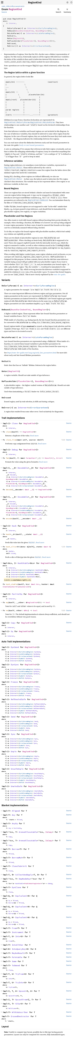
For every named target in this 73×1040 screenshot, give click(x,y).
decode (9, 489)
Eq (12, 631)
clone (8, 432)
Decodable (23, 468)
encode (9, 518)
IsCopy (48, 832)
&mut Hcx (35, 584)
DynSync (15, 664)
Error (59, 458)
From (14, 928)
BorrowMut (17, 857)
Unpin (14, 751)
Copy (13, 623)
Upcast (22, 991)
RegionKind (34, 2)
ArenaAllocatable (28, 832)
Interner (12, 23)
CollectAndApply (24, 874)
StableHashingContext (32, 883)
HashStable (23, 563)
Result (48, 458)
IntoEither (17, 945)
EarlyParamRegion (47, 28)
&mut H (47, 547)
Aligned (16, 811)
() (53, 458)
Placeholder (28, 41)
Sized (13, 553)
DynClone (16, 887)
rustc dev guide (59, 274)
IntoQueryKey (19, 949)
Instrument (17, 932)
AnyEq (15, 823)
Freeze (14, 682)
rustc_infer (6, 6)
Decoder (13, 475)
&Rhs (26, 610)
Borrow (15, 849)
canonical (18, 6)
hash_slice (11, 547)
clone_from (11, 440)
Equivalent (21, 896)
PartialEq (17, 594)
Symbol (22, 577)
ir (23, 6)
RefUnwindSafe (18, 699)
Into (17, 936)
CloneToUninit (19, 866)
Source (4, 12)
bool (48, 602)
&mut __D (29, 489)
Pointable (17, 957)
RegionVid (18, 38)
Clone (15, 423)
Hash (14, 526)
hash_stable (11, 584)
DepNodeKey (24, 879)
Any (13, 815)
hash (8, 534)
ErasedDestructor (20, 1016)
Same (14, 961)
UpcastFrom (13, 996)
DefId (22, 574)
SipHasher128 (22, 587)
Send (13, 717)
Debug (15, 449)
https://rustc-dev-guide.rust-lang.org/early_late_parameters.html (31, 352)
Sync (13, 734)
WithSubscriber (20, 1012)
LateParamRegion (45, 33)
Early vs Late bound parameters (31, 145)
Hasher (12, 539)
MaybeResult (18, 953)
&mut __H (37, 534)
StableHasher (9, 587)
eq (7, 602)
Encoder (13, 504)
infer (12, 6)
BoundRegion (41, 31)
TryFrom (19, 974)
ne (7, 610)
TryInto (19, 982)
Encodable (23, 497)
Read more (34, 435)
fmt (7, 458)
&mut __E (36, 518)
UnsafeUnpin (17, 769)
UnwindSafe (16, 786)
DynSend (15, 647)
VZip (17, 1003)
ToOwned (16, 965)
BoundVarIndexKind (25, 31)
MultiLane (12, 1008)
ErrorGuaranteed (41, 46)
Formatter (30, 458)
